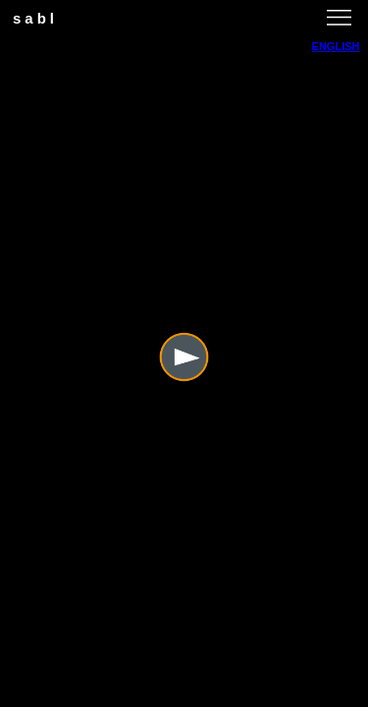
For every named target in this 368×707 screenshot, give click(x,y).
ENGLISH (336, 46)
